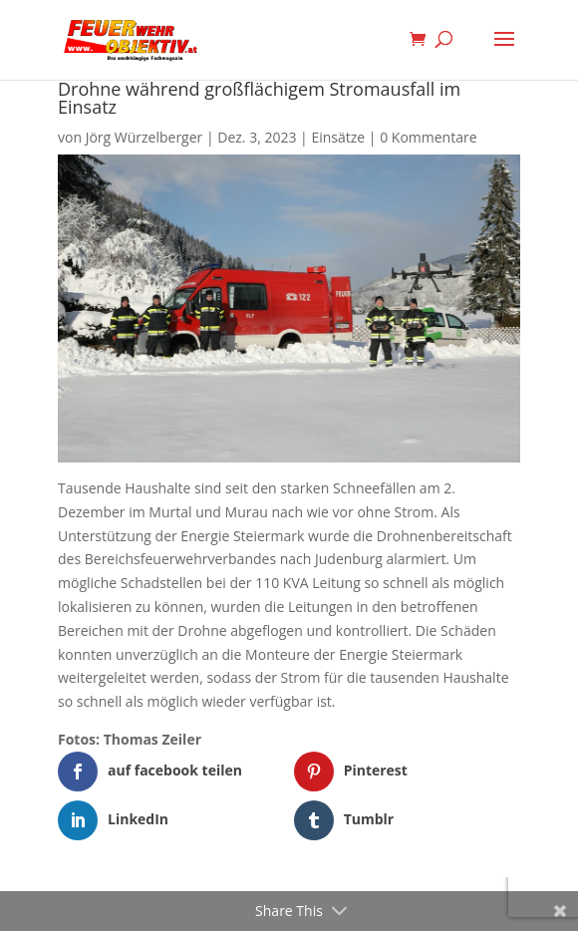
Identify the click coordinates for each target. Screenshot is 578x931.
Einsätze (338, 137)
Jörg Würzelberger (144, 137)
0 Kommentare (428, 137)
